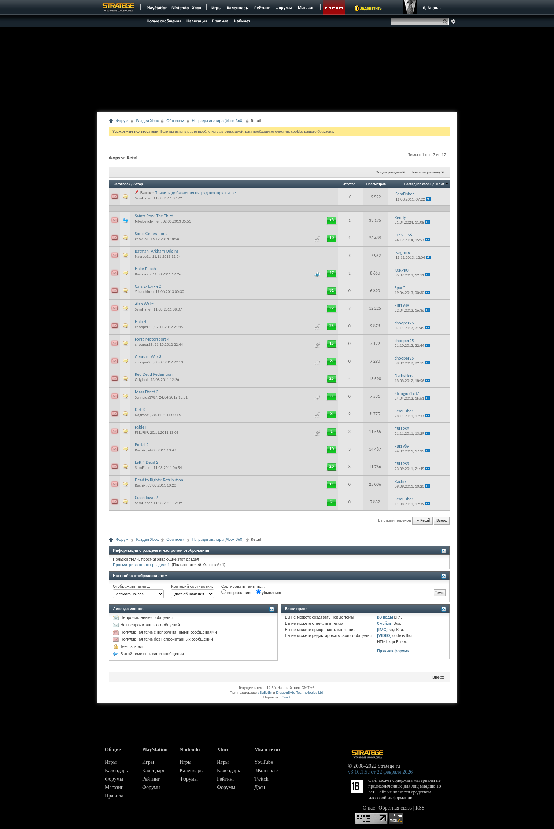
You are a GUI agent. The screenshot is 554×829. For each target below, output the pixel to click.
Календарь (116, 770)
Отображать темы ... (131, 586)
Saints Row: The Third (154, 216)
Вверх (441, 520)
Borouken (143, 274)
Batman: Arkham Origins (156, 251)
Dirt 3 (140, 409)
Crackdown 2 (146, 497)
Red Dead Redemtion (154, 374)
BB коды (385, 617)
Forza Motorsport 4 (152, 339)
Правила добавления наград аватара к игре (195, 192)
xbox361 (142, 238)
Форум (122, 120)
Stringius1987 (146, 397)
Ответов (349, 183)
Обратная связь (395, 808)
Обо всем (175, 120)
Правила (114, 796)
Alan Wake (144, 304)
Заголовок (122, 183)
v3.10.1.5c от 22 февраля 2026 (380, 772)
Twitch (261, 779)
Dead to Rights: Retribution (159, 480)
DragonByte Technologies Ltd (299, 692)
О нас (369, 808)
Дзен (259, 787)
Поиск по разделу (426, 172)
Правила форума (393, 650)
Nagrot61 (142, 256)
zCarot (285, 697)
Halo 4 (140, 321)
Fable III (142, 427)
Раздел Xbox (147, 120)
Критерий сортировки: (192, 586)
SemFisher (143, 198)
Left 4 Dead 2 (146, 462)
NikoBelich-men (147, 221)
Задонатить (370, 8)
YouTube (263, 762)
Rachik (140, 450)
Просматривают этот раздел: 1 (141, 564)
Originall (141, 379)
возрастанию (236, 592)
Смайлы (384, 623)
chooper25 (143, 326)
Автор (138, 183)
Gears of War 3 (148, 356)
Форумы (114, 779)
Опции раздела (389, 172)
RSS (420, 808)
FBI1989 (141, 432)
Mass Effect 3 (146, 392)
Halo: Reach (145, 268)
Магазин (114, 787)
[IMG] (382, 629)
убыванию (268, 592)
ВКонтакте (266, 770)
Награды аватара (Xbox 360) (218, 120)
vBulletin (265, 692)
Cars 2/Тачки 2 (148, 286)
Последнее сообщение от (426, 183)
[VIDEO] (384, 635)
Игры (111, 762)
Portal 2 (142, 444)
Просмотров (376, 183)
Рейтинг (151, 779)
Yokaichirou (144, 291)
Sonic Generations (151, 233)
